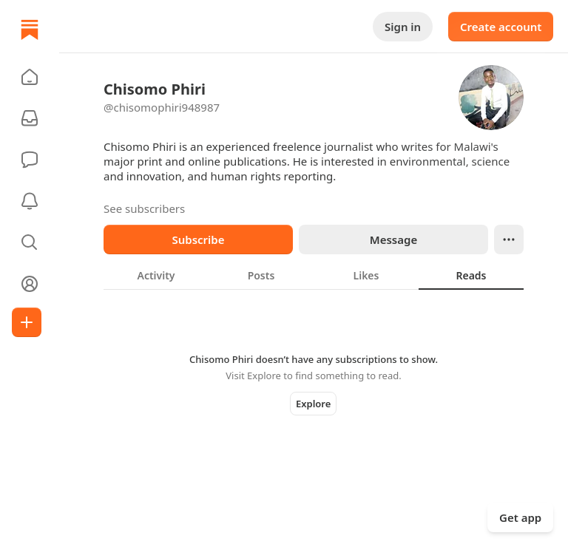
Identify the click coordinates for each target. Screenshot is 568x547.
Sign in (403, 26)
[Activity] (29, 201)
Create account (500, 26)
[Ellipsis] (509, 239)
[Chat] (29, 159)
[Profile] (29, 284)
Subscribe (198, 239)
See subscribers (144, 208)
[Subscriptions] (29, 118)
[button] (29, 77)
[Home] (29, 29)
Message (393, 239)
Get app (520, 517)
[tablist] (314, 275)
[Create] (26, 322)
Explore (313, 403)
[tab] (156, 275)
